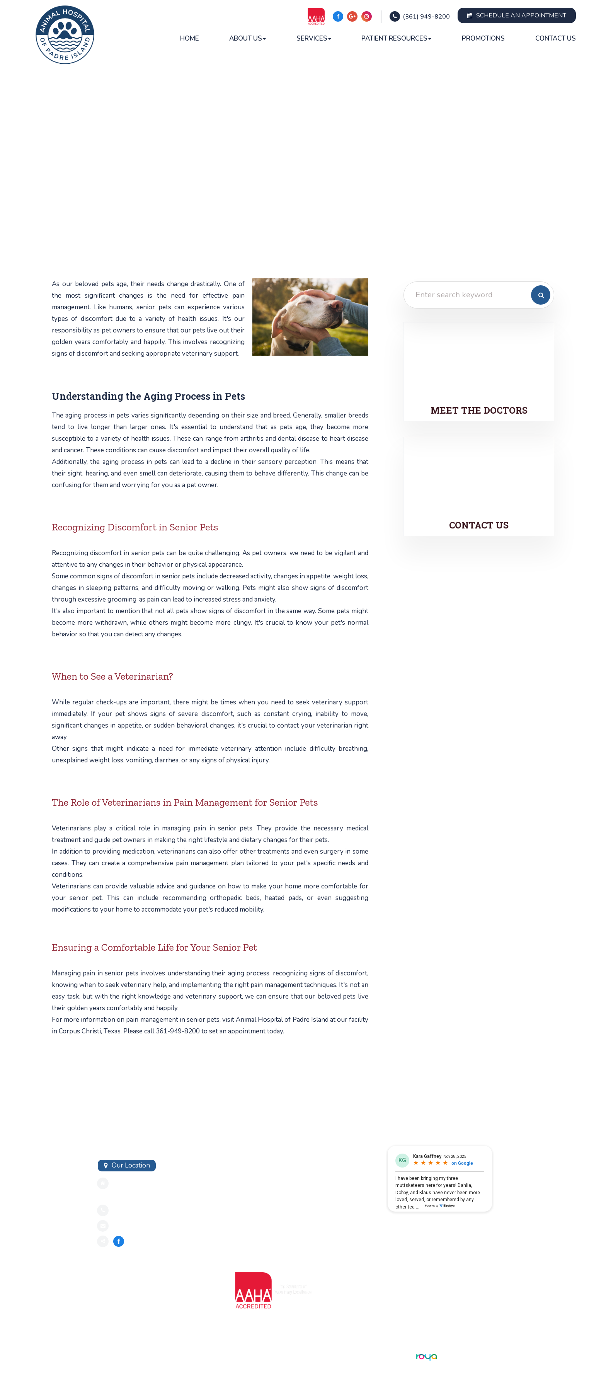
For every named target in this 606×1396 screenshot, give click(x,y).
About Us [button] (247, 38)
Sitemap (107, 1356)
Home (189, 38)
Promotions (483, 38)
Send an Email (133, 1225)
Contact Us (555, 38)
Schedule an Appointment (516, 15)
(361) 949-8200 (426, 16)
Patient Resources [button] (396, 38)
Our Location (131, 1165)
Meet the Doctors (479, 410)
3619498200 (132, 1210)
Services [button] (313, 38)
